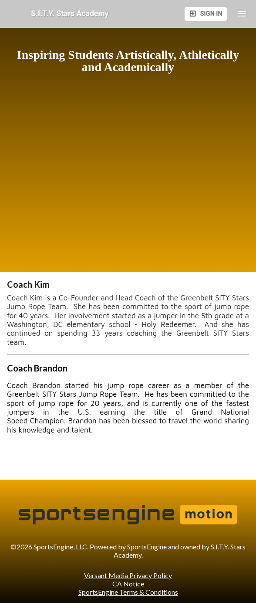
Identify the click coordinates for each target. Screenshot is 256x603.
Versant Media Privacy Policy (128, 575)
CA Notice (128, 583)
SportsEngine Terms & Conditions (128, 592)
